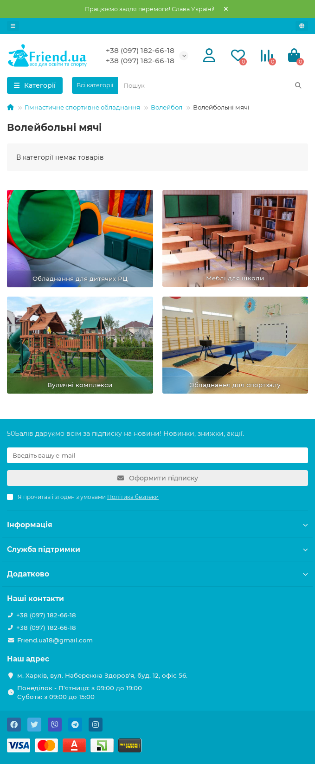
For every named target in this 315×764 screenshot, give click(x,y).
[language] (302, 26)
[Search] (213, 85)
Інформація (157, 524)
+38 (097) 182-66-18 (140, 50)
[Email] (157, 455)
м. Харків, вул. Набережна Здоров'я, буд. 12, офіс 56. (102, 675)
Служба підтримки (157, 549)
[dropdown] (13, 26)
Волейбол (166, 107)
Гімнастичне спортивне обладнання (82, 107)
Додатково (157, 574)
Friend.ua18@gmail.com (55, 640)
